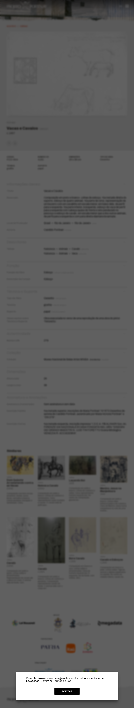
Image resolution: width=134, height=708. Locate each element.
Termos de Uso (62, 681)
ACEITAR (67, 691)
